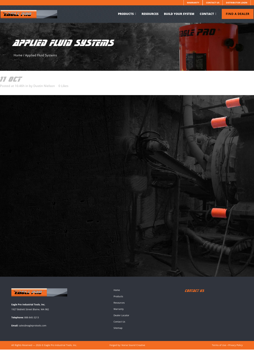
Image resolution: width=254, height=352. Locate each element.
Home (18, 55)
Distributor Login (236, 2)
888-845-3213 (31, 319)
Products (118, 298)
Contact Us (212, 2)
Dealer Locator (121, 317)
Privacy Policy (235, 347)
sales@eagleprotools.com (32, 327)
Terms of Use (219, 347)
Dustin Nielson (44, 86)
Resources (119, 305)
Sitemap (118, 330)
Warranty (193, 2)
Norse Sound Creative (133, 347)
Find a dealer (235, 14)
